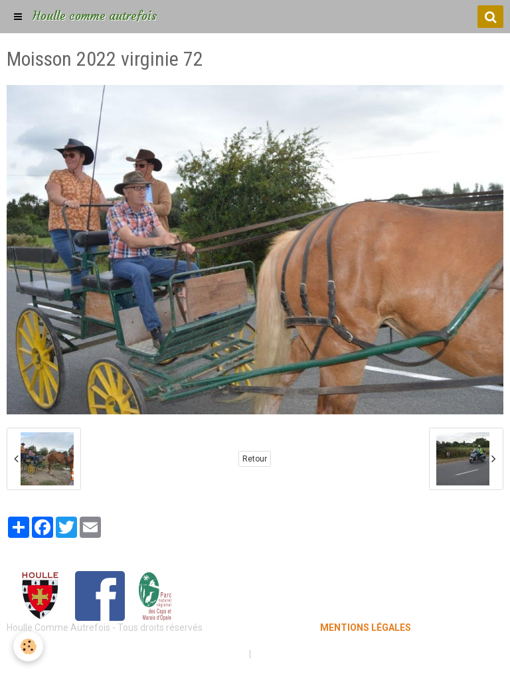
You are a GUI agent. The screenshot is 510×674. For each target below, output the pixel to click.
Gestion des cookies (295, 654)
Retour (254, 458)
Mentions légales (208, 654)
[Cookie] (28, 646)
